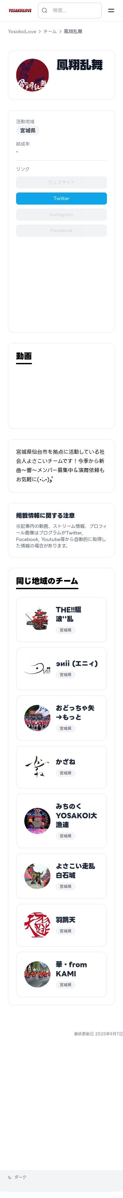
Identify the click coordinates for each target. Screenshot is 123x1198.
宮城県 (28, 130)
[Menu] (111, 10)
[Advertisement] (61, 283)
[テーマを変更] (17, 1177)
